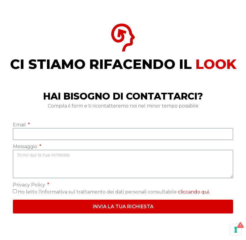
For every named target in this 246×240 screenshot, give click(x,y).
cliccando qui (193, 192)
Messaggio (25, 146)
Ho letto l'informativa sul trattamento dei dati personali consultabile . (114, 192)
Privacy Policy (29, 185)
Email (20, 125)
